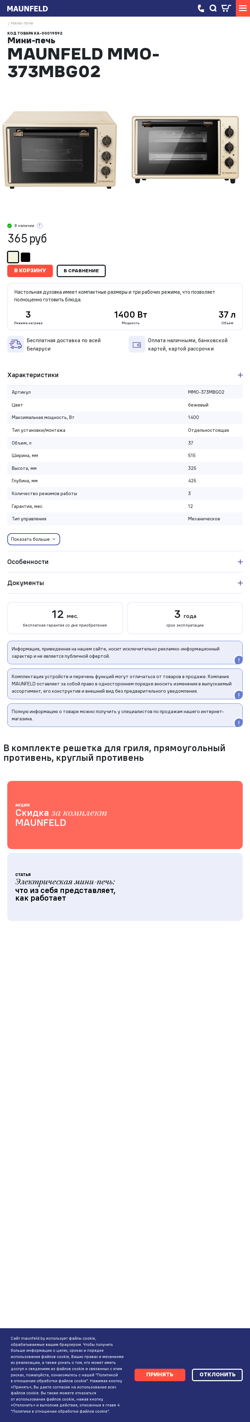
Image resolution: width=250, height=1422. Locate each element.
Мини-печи (22, 23)
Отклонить (216, 1371)
